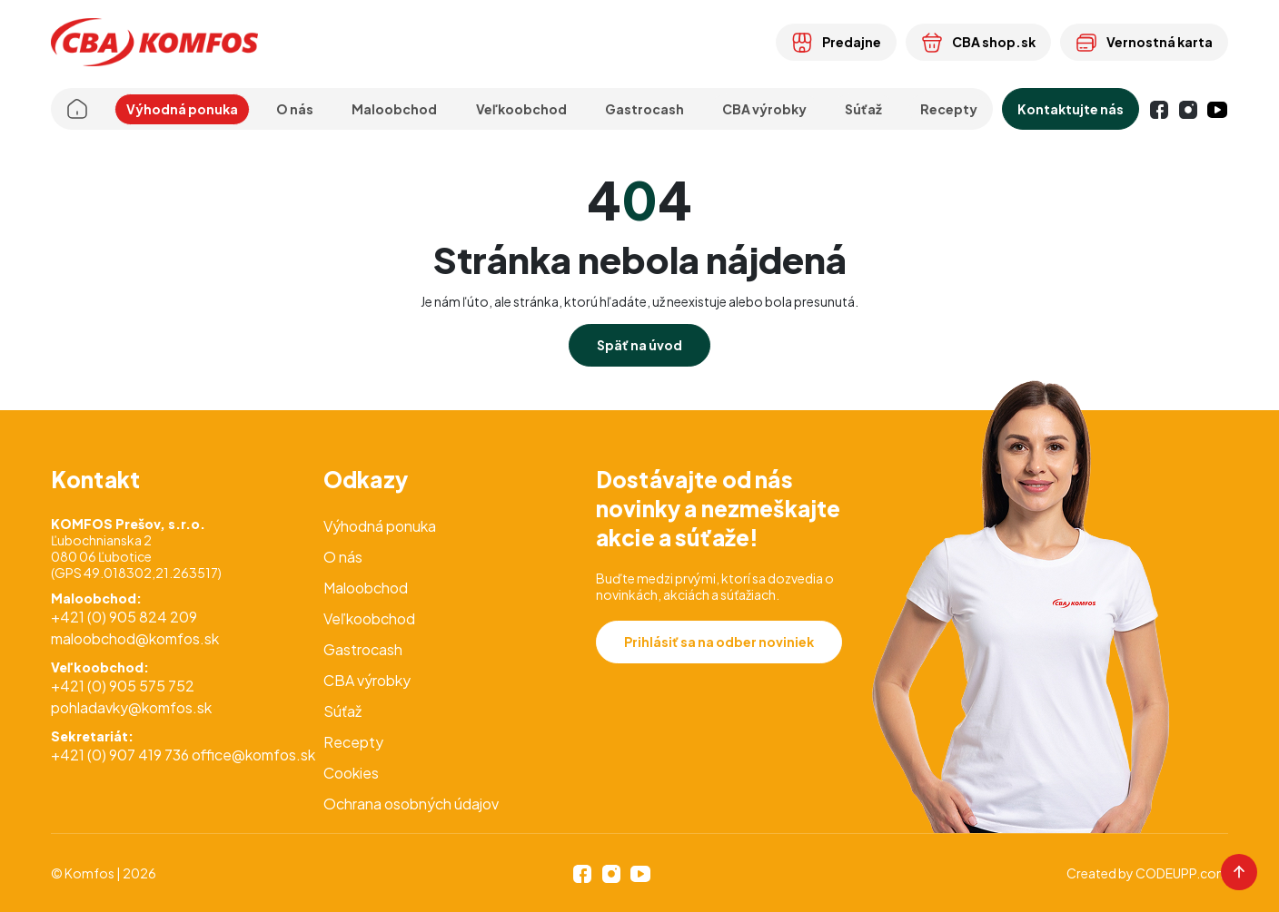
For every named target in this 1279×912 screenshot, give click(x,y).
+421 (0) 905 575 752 (122, 685)
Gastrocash (362, 649)
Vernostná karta (1144, 42)
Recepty (948, 109)
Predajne (836, 42)
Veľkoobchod (369, 618)
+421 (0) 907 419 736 (120, 754)
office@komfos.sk (253, 754)
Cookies (351, 772)
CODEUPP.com (1181, 873)
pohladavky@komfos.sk (131, 707)
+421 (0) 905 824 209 (124, 616)
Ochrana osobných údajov (411, 803)
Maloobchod (365, 587)
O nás (342, 556)
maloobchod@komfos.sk (135, 638)
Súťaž (863, 109)
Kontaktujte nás (1070, 109)
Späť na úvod (639, 345)
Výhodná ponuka (182, 109)
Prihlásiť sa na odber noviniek (719, 641)
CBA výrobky (764, 109)
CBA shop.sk (978, 42)
